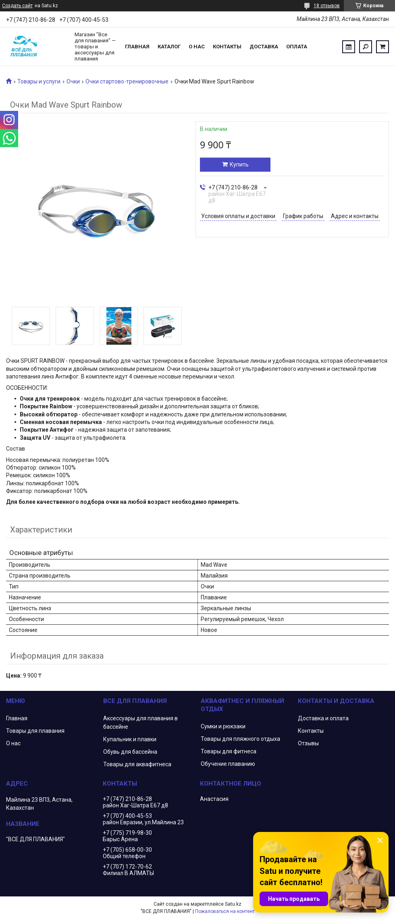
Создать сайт (17, 5)
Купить (239, 164)
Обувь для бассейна (130, 752)
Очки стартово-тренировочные (126, 81)
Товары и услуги (38, 81)
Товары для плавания (35, 731)
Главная (137, 47)
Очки (73, 81)
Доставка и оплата (323, 718)
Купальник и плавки (129, 739)
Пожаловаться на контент (225, 911)
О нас (197, 47)
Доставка (263, 47)
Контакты (227, 47)
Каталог (169, 47)
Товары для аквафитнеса (137, 764)
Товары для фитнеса (228, 751)
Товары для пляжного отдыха (240, 739)
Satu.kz (233, 904)
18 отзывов (327, 5)
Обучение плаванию (228, 764)
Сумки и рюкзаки (223, 726)
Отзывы (308, 743)
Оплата (296, 47)
